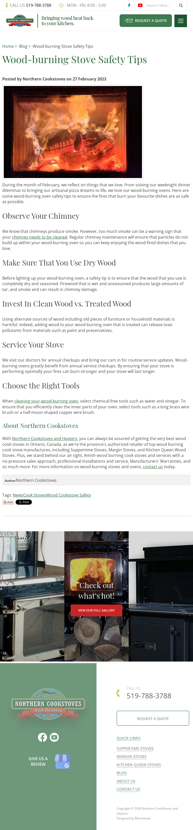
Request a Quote (146, 20)
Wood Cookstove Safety (68, 495)
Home (8, 46)
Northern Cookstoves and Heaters (44, 438)
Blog (23, 46)
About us (126, 782)
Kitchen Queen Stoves (139, 766)
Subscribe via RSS (8, 502)
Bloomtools (143, 822)
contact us (153, 466)
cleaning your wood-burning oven (46, 401)
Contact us (128, 791)
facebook (129, 5)
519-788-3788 (30, 5)
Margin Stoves (132, 758)
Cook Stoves (34, 495)
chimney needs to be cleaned (39, 237)
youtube (140, 5)
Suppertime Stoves (135, 750)
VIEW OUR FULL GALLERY (96, 610)
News (18, 495)
